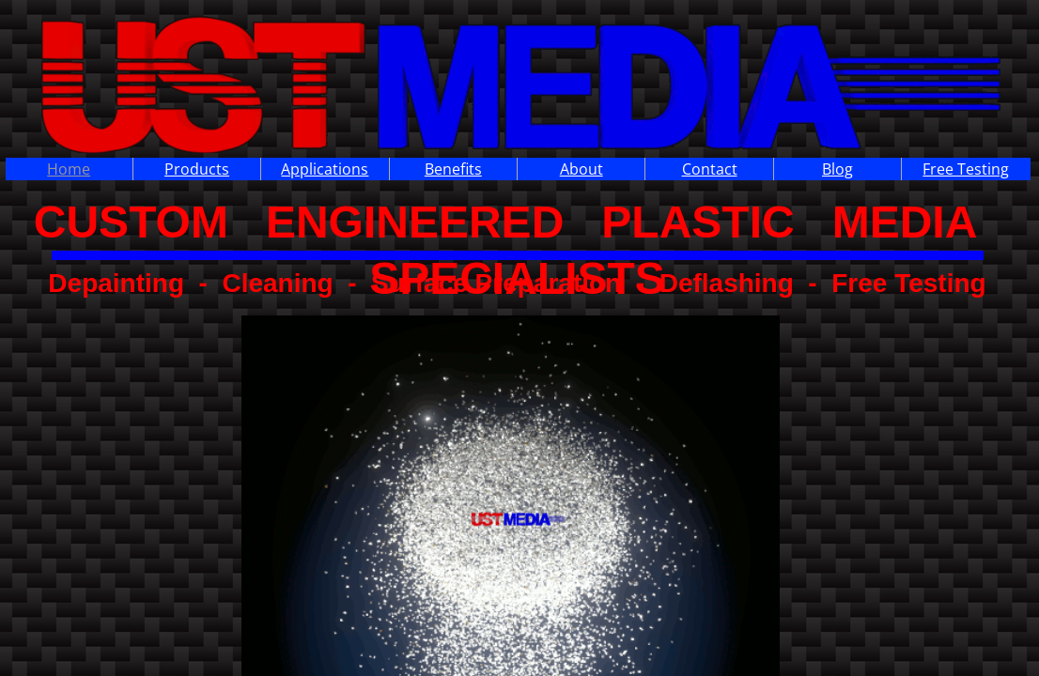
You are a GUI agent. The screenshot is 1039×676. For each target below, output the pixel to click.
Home (68, 169)
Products (196, 169)
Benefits (453, 169)
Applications (324, 169)
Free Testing (966, 169)
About (581, 169)
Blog (837, 169)
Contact (709, 169)
